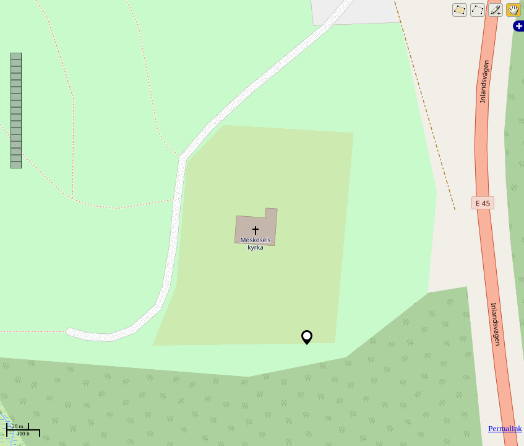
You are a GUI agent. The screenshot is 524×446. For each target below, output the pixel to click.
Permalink (505, 428)
